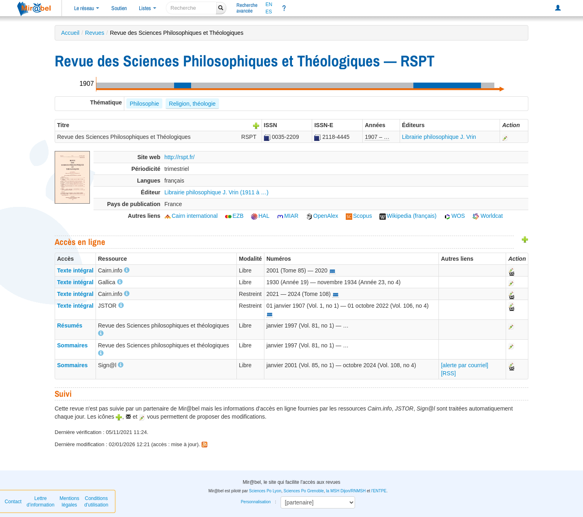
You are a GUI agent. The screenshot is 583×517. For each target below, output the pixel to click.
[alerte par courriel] (464, 365)
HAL (260, 216)
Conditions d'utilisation (96, 502)
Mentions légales (69, 502)
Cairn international (191, 216)
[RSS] (448, 373)
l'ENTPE (378, 491)
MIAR (287, 216)
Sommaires (72, 345)
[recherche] (191, 8)
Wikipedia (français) (407, 216)
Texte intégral (75, 270)
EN (269, 4)
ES (269, 12)
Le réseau (86, 8)
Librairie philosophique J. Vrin (439, 137)
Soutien (119, 8)
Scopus (359, 216)
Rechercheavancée (246, 8)
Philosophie (144, 103)
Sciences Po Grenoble (303, 491)
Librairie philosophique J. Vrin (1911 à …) (216, 192)
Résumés (69, 325)
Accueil (70, 33)
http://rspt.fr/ (179, 157)
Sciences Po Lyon (265, 491)
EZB (234, 216)
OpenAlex (322, 216)
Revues (94, 33)
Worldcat (487, 216)
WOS (454, 216)
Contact (13, 501)
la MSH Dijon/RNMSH (346, 491)
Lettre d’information (41, 502)
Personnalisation (256, 502)
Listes (147, 8)
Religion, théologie (192, 103)
